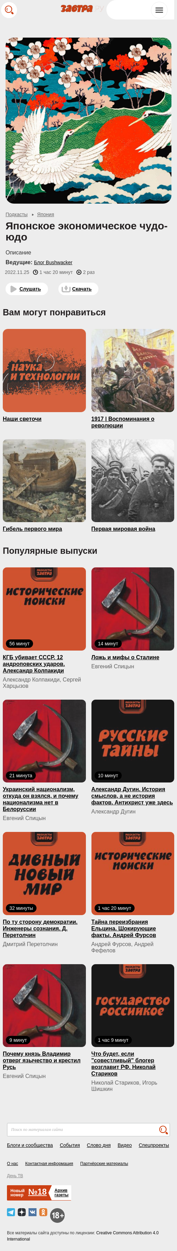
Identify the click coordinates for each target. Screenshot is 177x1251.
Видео (125, 1145)
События (70, 1145)
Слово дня (99, 1145)
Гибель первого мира (32, 529)
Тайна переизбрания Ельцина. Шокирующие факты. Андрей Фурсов (123, 928)
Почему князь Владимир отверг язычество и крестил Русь (42, 1060)
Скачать (82, 289)
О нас (12, 1163)
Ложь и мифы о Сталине (125, 657)
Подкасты (16, 214)
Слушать (30, 289)
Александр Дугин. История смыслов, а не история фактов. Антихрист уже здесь (132, 795)
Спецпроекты (154, 1145)
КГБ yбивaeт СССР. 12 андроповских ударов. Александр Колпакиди (34, 664)
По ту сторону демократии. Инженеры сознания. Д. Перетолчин (40, 928)
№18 (37, 1191)
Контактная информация (49, 1163)
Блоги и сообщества (30, 1145)
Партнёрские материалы (104, 1163)
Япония (45, 214)
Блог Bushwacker (53, 262)
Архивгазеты (62, 1192)
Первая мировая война (123, 529)
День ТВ (15, 1175)
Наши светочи (22, 419)
